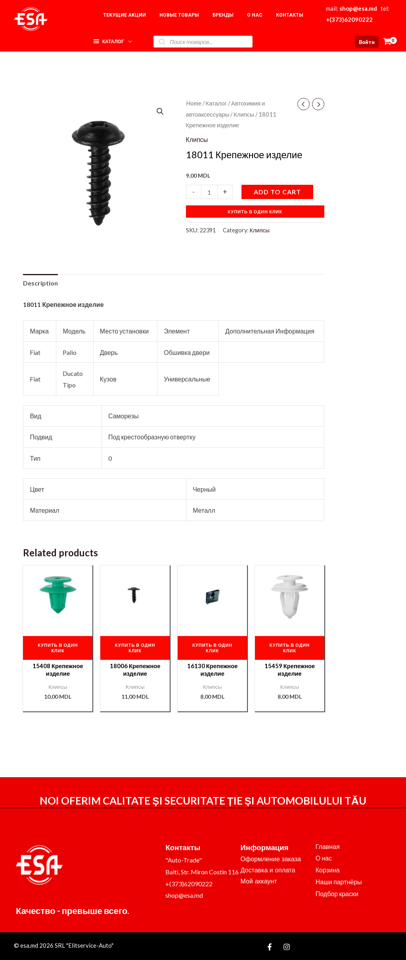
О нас (324, 858)
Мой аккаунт (259, 881)
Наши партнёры (339, 881)
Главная (328, 846)
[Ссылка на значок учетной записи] (367, 42)
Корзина (328, 870)
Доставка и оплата (268, 870)
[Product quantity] (209, 192)
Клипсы (244, 114)
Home (193, 103)
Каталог (216, 103)
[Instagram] (286, 947)
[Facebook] (269, 947)
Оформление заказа (271, 859)
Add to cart (277, 191)
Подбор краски (337, 893)
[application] (128, 39)
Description (40, 283)
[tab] (40, 283)
